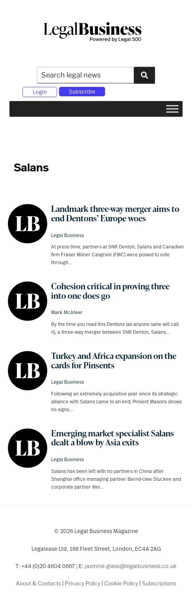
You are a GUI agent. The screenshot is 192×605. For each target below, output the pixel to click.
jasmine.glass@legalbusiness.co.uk (131, 566)
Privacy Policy (82, 583)
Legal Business (67, 235)
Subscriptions (159, 583)
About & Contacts (38, 583)
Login (40, 92)
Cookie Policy (121, 583)
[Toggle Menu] (172, 108)
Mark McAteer (67, 312)
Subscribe (82, 91)
